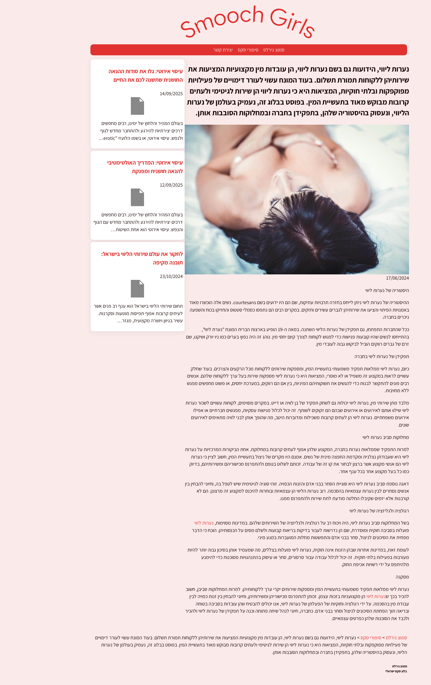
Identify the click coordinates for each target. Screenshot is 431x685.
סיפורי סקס (215, 50)
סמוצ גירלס (240, 50)
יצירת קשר (190, 50)
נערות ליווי (170, 523)
